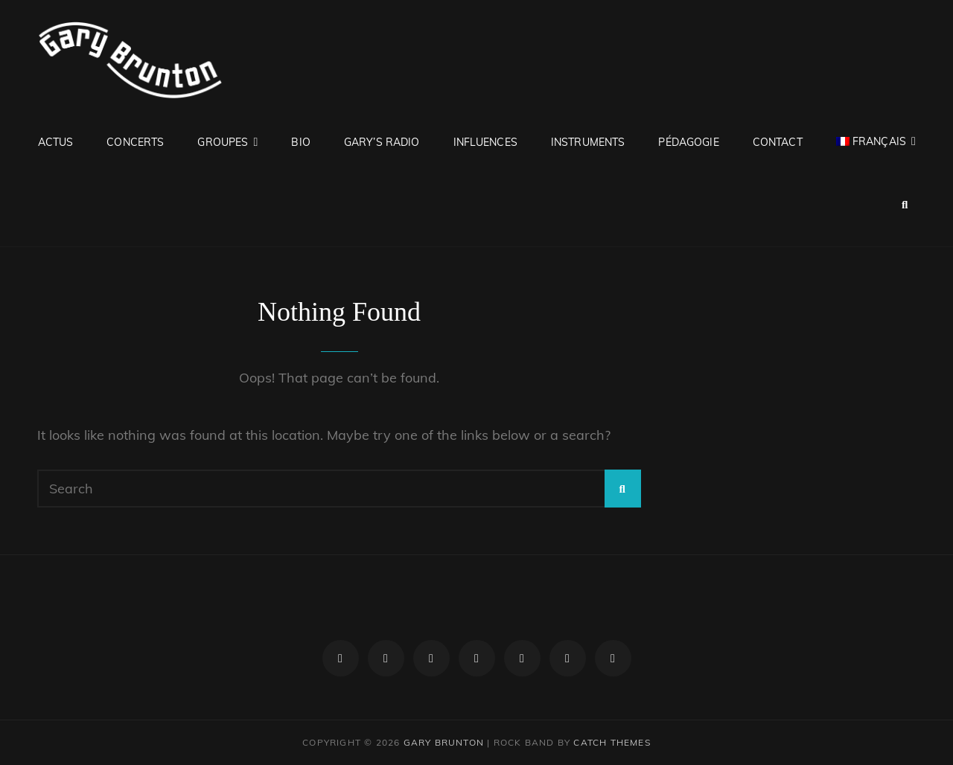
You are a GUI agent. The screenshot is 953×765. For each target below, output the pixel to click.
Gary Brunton (444, 742)
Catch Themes (611, 742)
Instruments (588, 142)
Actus (56, 142)
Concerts (135, 142)
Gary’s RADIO (382, 142)
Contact (778, 142)
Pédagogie (688, 142)
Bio (300, 142)
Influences (485, 142)
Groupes (222, 142)
